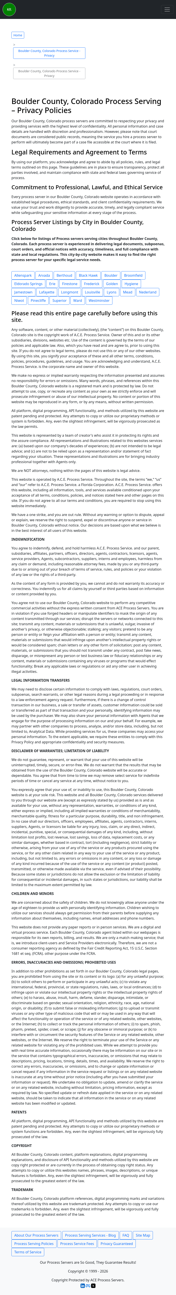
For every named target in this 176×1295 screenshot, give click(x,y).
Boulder (110, 275)
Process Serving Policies (34, 1243)
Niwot (19, 300)
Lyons (111, 292)
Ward (77, 300)
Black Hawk (88, 275)
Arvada (44, 275)
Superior (59, 300)
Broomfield (133, 275)
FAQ (126, 1235)
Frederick (91, 283)
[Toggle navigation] (167, 9)
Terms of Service (27, 1252)
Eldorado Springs (28, 283)
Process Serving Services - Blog (90, 1235)
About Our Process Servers (36, 1235)
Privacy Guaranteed (117, 1243)
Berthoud (64, 275)
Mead (127, 292)
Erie (52, 283)
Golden (112, 283)
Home (17, 35)
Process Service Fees (77, 1243)
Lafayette (47, 292)
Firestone (69, 283)
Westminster (99, 300)
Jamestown (23, 292)
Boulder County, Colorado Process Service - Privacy (49, 53)
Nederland (148, 292)
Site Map (143, 1235)
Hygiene (131, 283)
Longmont (69, 292)
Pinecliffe (38, 300)
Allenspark (23, 275)
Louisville (92, 292)
